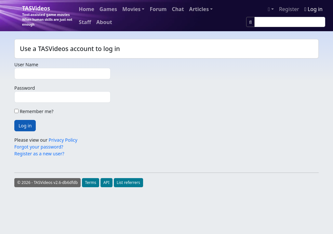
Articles (199, 9)
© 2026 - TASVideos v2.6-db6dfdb (47, 182)
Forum (158, 9)
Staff (85, 22)
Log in (313, 9)
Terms (90, 182)
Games (108, 9)
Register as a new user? (39, 153)
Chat (178, 9)
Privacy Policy (63, 140)
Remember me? (33, 111)
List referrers (128, 182)
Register (289, 9)
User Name (26, 64)
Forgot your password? (38, 147)
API (106, 182)
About (104, 22)
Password (24, 88)
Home (86, 9)
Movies (131, 9)
